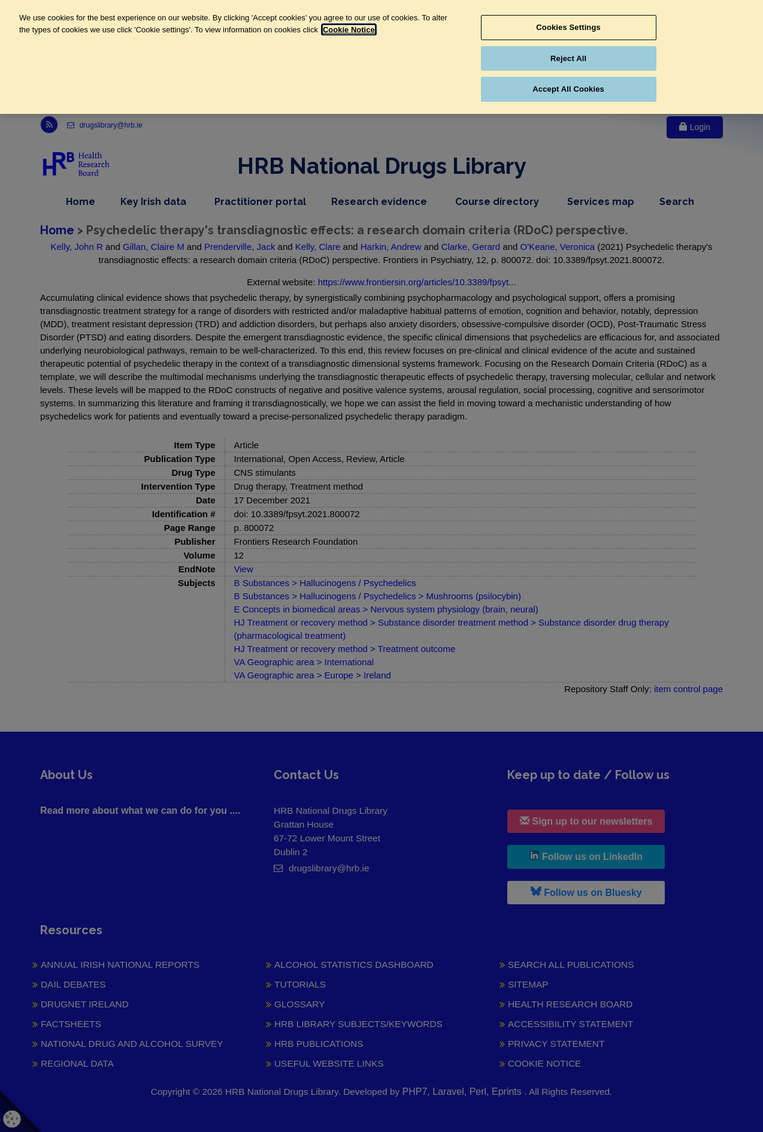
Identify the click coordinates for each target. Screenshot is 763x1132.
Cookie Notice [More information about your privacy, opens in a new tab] (349, 29)
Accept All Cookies (568, 88)
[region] (381, 57)
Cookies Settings (568, 27)
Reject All (568, 58)
